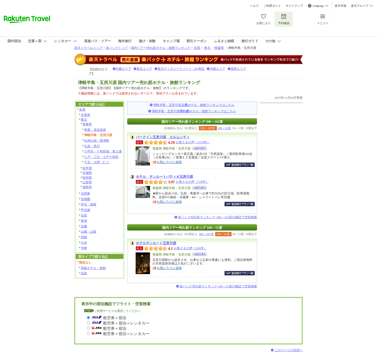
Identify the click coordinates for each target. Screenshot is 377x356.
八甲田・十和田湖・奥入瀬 (103, 151)
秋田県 (87, 177)
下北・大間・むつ (96, 162)
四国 (84, 237)
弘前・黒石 (92, 146)
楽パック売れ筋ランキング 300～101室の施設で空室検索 (217, 217)
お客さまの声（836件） (190, 248)
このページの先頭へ (289, 350)
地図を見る (199, 148)
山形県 (87, 182)
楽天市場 (340, 5)
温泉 (84, 273)
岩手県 (87, 168)
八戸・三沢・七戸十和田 (101, 157)
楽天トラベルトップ (88, 48)
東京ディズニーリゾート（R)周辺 (180, 69)
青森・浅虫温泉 (95, 130)
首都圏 (85, 199)
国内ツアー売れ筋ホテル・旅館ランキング (160, 48)
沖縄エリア (217, 69)
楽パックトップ (117, 48)
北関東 (85, 193)
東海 (84, 221)
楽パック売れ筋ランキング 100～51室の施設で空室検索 (218, 286)
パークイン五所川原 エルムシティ (163, 137)
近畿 (84, 226)
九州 (84, 242)
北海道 (85, 115)
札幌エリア (123, 69)
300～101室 (206, 234)
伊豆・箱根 (88, 204)
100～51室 (224, 128)
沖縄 (84, 248)
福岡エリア (238, 69)
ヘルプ (254, 5)
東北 (207, 48)
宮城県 (87, 173)
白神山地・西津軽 (96, 140)
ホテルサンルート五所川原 (156, 243)
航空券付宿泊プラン (240, 165)
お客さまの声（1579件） (193, 142)
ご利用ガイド (272, 5)
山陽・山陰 (88, 231)
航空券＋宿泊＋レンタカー (126, 323)
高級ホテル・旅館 (93, 268)
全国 (197, 48)
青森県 (219, 48)
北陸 (84, 215)
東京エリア (144, 69)
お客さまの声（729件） (192, 182)
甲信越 (85, 210)
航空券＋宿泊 (114, 318)
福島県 (87, 187)
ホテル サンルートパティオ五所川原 (164, 176)
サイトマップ (294, 5)
